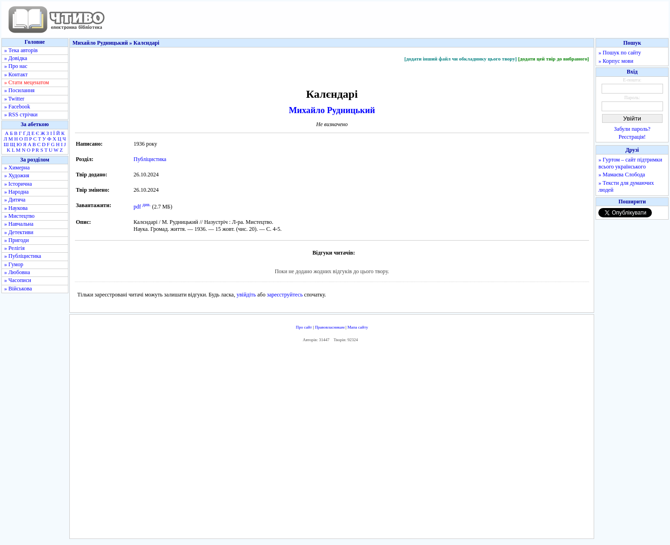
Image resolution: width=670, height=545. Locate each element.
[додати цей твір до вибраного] (553, 58)
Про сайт (304, 327)
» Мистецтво (19, 216)
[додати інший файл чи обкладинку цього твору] (460, 58)
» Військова (18, 288)
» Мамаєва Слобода (621, 174)
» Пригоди (16, 240)
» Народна (16, 191)
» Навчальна (19, 224)
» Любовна (17, 272)
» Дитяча (15, 199)
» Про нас (15, 66)
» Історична (18, 184)
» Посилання (19, 90)
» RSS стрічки (21, 114)
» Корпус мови (615, 61)
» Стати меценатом (26, 82)
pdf (137, 206)
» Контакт (15, 74)
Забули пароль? (632, 129)
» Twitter (14, 98)
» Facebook (17, 106)
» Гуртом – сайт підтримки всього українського (630, 163)
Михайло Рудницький (332, 110)
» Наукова (15, 208)
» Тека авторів (21, 50)
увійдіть (246, 294)
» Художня (16, 175)
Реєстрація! (632, 137)
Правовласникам (330, 327)
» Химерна (17, 167)
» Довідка (15, 58)
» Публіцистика (22, 256)
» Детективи (19, 232)
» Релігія (14, 248)
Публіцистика (150, 159)
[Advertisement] (332, 443)
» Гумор (13, 264)
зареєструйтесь (284, 294)
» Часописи (17, 280)
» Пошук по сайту (619, 52)
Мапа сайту (358, 327)
